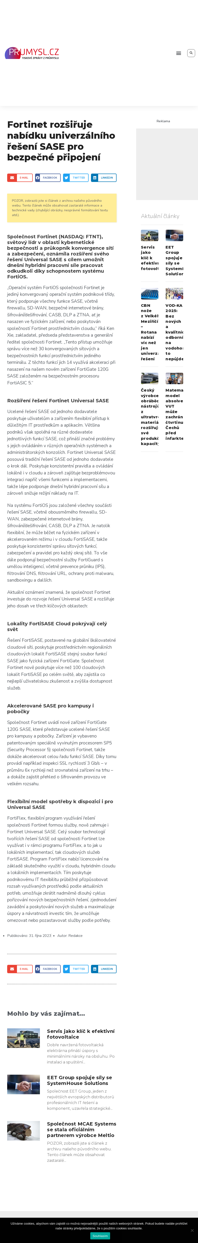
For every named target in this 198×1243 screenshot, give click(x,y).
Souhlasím (100, 1236)
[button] (178, 53)
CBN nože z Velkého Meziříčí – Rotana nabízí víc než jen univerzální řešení (153, 332)
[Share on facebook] (48, 178)
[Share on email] (20, 178)
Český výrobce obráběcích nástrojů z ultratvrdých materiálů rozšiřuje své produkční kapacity (154, 417)
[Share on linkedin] (104, 178)
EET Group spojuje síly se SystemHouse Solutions (79, 1080)
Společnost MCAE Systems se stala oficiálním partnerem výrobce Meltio (81, 1129)
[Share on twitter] (76, 178)
